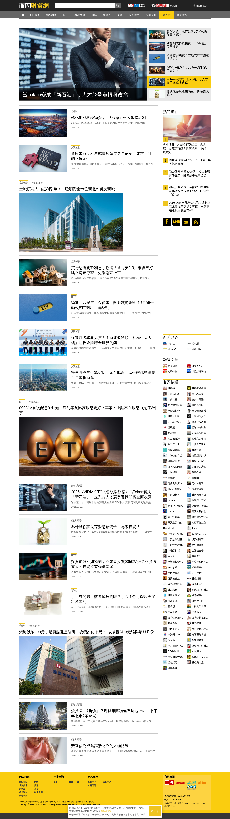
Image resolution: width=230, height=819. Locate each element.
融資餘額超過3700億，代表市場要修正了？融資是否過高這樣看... (189, 175)
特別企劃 (38, 792)
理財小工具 (74, 782)
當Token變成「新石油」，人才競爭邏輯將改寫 (75, 95)
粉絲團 (173, 5)
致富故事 (23, 785)
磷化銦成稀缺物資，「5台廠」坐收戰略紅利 (190, 161)
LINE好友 (176, 222)
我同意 (155, 811)
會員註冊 (197, 5)
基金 (36, 789)
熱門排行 (170, 111)
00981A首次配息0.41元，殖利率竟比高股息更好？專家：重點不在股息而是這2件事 (189, 206)
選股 (56, 782)
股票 (36, 785)
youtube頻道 (186, 222)
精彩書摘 (23, 795)
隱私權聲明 (106, 811)
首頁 (25, 14)
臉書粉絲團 (167, 222)
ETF (36, 782)
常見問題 (92, 785)
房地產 (22, 789)
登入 (205, 5)
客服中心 (107, 782)
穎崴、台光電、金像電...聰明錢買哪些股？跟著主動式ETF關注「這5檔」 (189, 191)
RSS (196, 222)
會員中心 (92, 782)
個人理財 (23, 792)
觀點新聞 (23, 782)
